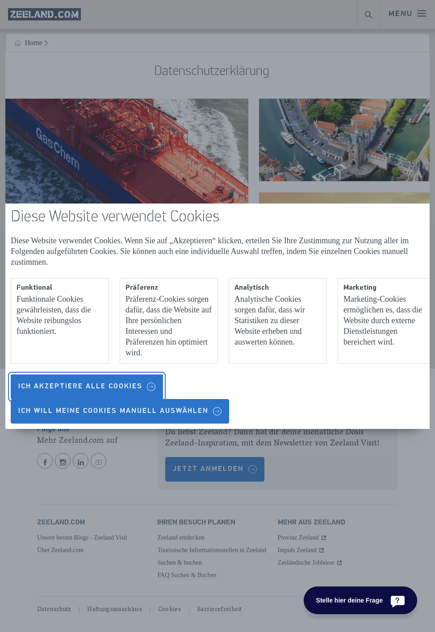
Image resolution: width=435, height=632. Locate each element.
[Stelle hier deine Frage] (360, 600)
